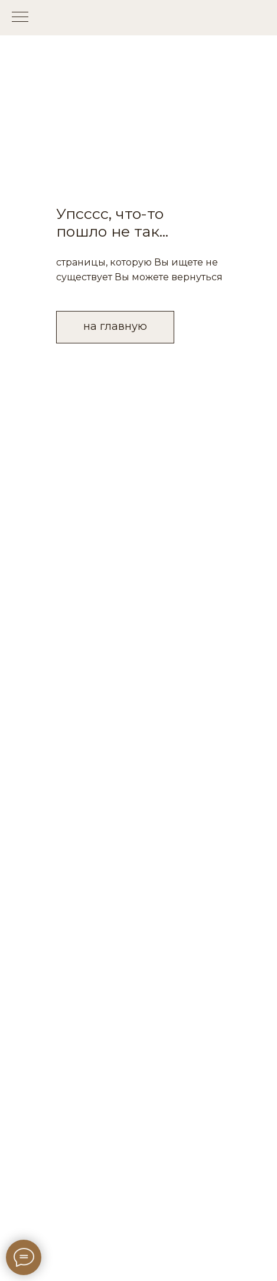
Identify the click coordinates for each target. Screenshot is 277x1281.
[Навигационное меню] (20, 18)
